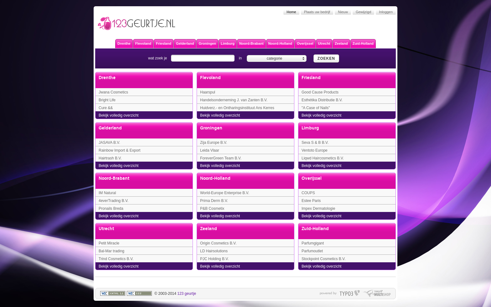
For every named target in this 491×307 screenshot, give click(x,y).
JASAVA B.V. (109, 142)
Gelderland (110, 128)
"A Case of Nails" (316, 108)
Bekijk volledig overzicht (118, 115)
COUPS (308, 193)
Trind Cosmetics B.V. (116, 259)
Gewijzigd (363, 12)
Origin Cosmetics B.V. (218, 243)
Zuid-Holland (315, 228)
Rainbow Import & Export (119, 150)
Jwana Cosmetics (113, 92)
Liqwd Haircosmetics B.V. (323, 158)
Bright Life (107, 100)
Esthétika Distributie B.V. (322, 100)
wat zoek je (157, 58)
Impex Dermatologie (318, 208)
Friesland (311, 77)
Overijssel (312, 178)
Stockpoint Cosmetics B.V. (323, 259)
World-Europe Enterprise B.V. (224, 193)
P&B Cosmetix (212, 208)
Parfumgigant (313, 243)
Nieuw (343, 12)
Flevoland (210, 77)
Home (291, 12)
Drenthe (107, 77)
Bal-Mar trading (111, 251)
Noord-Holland (215, 178)
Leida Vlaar (209, 150)
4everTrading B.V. (113, 201)
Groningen (211, 128)
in (240, 58)
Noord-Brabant (114, 178)
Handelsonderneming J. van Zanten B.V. (233, 100)
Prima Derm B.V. (214, 201)
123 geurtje (186, 293)
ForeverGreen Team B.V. (220, 158)
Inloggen (386, 12)
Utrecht (106, 228)
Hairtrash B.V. (110, 158)
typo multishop (377, 293)
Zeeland (208, 228)
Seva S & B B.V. (315, 142)
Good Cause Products (320, 92)
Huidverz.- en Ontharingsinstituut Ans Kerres (237, 108)
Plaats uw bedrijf (317, 12)
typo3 (350, 293)
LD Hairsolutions (214, 251)
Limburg (310, 128)
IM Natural (107, 193)
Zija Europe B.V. (213, 142)
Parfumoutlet (312, 251)
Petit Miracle (109, 243)
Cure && (106, 108)
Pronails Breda (111, 208)
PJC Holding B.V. (214, 259)
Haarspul (207, 92)
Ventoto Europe (315, 150)
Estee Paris (311, 201)
